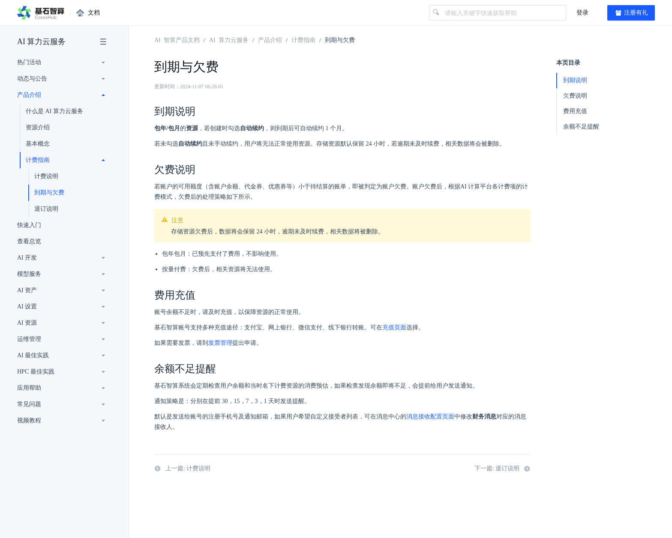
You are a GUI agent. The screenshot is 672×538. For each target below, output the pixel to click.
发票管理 (220, 343)
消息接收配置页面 (430, 416)
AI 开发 (27, 257)
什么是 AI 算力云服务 (54, 111)
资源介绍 (38, 127)
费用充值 (575, 111)
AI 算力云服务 (41, 41)
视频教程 (29, 420)
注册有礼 (631, 13)
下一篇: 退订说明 (502, 468)
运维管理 (29, 339)
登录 (582, 12)
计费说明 (46, 176)
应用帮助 (29, 388)
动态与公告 (32, 78)
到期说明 (575, 80)
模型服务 (29, 274)
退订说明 (46, 209)
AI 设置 (27, 306)
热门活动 (29, 62)
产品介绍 (29, 95)
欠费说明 (575, 96)
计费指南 (38, 160)
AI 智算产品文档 (177, 39)
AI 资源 (27, 323)
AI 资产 (27, 290)
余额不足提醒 (581, 126)
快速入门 (29, 225)
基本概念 (38, 143)
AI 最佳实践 (33, 355)
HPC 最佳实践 (35, 371)
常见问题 (29, 404)
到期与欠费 (49, 192)
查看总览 (29, 241)
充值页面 (394, 327)
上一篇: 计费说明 (182, 468)
